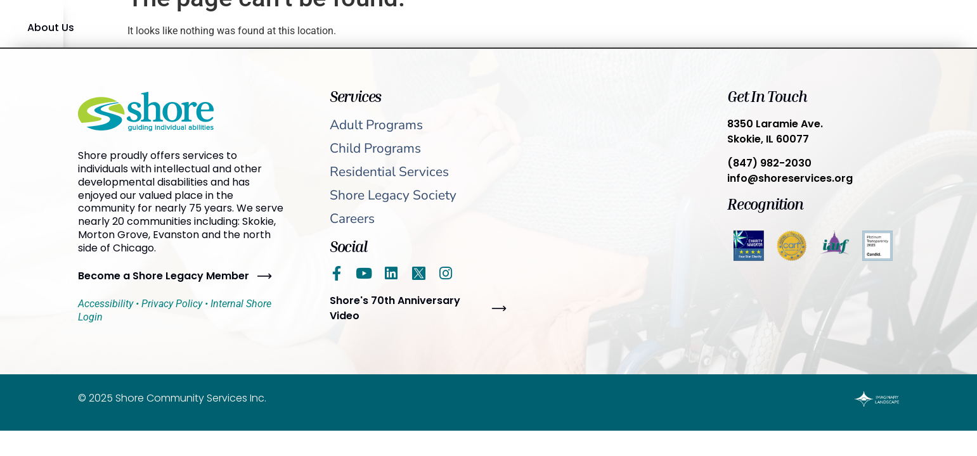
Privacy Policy (171, 304)
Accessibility (105, 304)
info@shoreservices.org (790, 178)
